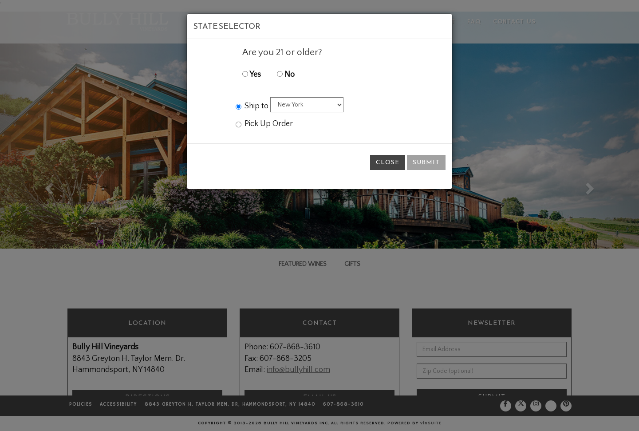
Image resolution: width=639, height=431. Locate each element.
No (286, 74)
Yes (251, 74)
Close (387, 162)
